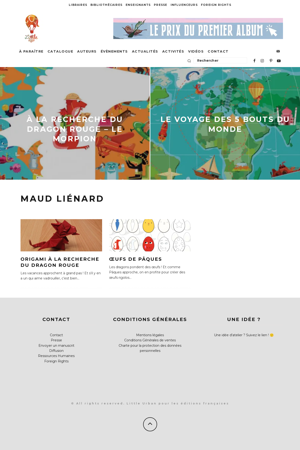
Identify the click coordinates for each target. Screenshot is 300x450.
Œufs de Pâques (135, 259)
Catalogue (60, 51)
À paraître (31, 51)
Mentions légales (150, 335)
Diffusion (56, 351)
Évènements (114, 51)
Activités (173, 51)
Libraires (78, 5)
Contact (218, 51)
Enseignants (138, 5)
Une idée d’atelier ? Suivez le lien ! (241, 335)
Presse (160, 5)
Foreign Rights (216, 5)
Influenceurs (184, 5)
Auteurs (87, 51)
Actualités (145, 51)
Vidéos (196, 51)
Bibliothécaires (106, 5)
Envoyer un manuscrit (56, 345)
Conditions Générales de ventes (150, 340)
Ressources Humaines (56, 356)
